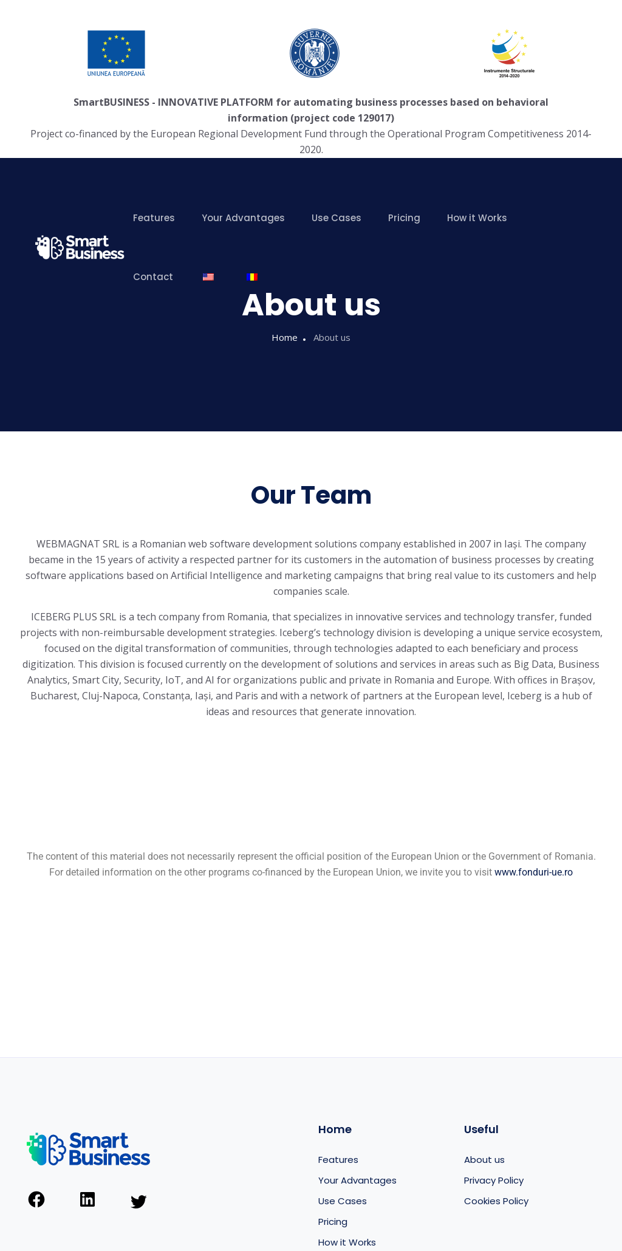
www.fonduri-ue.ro (533, 872)
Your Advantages (243, 217)
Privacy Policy (494, 1180)
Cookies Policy (496, 1200)
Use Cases (336, 217)
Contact (153, 276)
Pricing (404, 217)
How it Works (477, 217)
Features (154, 217)
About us (484, 1159)
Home (285, 337)
